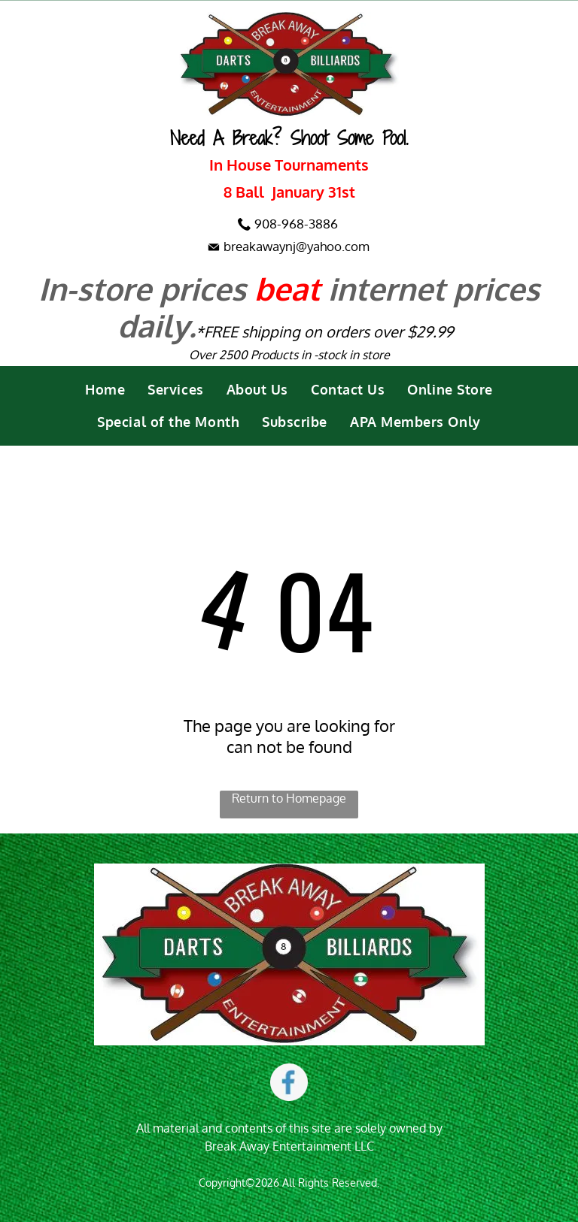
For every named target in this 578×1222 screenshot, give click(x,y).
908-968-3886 (296, 223)
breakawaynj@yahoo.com (297, 246)
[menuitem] (105, 390)
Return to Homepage (289, 798)
